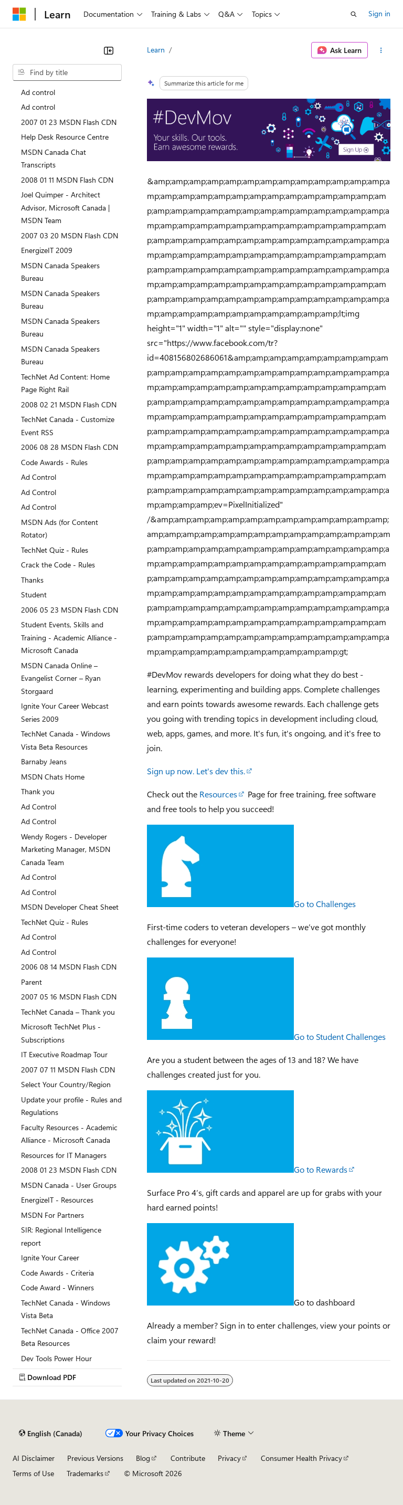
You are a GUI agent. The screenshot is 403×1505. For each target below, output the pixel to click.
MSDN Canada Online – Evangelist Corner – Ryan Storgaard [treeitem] (61, 678)
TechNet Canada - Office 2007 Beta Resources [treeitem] (70, 1337)
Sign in (379, 13)
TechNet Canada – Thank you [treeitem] (68, 1012)
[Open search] (353, 14)
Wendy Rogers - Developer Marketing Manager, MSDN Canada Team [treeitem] (65, 849)
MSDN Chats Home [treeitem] (52, 777)
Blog (143, 1458)
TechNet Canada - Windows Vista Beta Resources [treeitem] (65, 740)
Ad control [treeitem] (38, 92)
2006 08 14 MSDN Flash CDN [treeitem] (68, 967)
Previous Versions (95, 1458)
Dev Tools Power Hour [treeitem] (56, 1358)
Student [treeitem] (34, 594)
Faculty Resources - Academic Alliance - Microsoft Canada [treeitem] (69, 1133)
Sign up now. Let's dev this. (196, 770)
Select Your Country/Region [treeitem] (66, 1084)
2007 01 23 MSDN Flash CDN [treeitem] (68, 122)
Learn (156, 50)
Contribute (188, 1458)
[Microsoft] (19, 14)
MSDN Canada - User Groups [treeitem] (68, 1185)
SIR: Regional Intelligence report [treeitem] (61, 1236)
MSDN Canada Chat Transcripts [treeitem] (53, 158)
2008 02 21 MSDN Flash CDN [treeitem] (68, 404)
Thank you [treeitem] (38, 791)
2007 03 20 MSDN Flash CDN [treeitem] (69, 235)
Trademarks (85, 1473)
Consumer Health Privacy (301, 1458)
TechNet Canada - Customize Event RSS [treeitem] (67, 425)
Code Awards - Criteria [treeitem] (57, 1273)
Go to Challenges (325, 903)
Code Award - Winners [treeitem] (57, 1287)
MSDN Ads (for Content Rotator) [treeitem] (59, 528)
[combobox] (67, 72)
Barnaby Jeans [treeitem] (44, 761)
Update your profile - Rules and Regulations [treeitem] (71, 1106)
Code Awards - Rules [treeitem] (54, 462)
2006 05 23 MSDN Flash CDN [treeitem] (69, 610)
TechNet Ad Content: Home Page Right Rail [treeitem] (65, 383)
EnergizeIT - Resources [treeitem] (57, 1200)
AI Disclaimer (34, 1458)
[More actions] (381, 50)
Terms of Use (33, 1473)
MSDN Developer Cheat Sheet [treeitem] (70, 907)
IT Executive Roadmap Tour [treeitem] (64, 1054)
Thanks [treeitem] (32, 580)
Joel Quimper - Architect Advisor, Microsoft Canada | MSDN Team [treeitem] (65, 207)
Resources (218, 793)
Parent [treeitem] (31, 982)
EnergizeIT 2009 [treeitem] (46, 250)
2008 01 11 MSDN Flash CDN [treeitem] (67, 180)
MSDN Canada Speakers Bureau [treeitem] (60, 271)
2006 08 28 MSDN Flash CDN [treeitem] (69, 447)
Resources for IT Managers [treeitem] (64, 1155)
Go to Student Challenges (340, 1036)
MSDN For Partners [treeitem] (52, 1215)
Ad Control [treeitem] (38, 477)
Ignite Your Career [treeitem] (50, 1257)
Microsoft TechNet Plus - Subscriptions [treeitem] (61, 1033)
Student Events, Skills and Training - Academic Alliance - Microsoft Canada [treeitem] (69, 637)
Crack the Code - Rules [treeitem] (58, 565)
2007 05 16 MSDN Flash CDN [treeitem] (68, 997)
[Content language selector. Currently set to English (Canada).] (51, 1433)
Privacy (229, 1458)
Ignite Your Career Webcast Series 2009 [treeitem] (65, 712)
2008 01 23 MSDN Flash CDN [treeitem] (68, 1170)
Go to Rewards (320, 1169)
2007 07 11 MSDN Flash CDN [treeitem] (68, 1070)
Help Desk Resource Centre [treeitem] (65, 137)
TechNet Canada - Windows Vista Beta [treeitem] (65, 1309)
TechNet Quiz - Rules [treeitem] (54, 550)
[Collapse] (109, 50)
